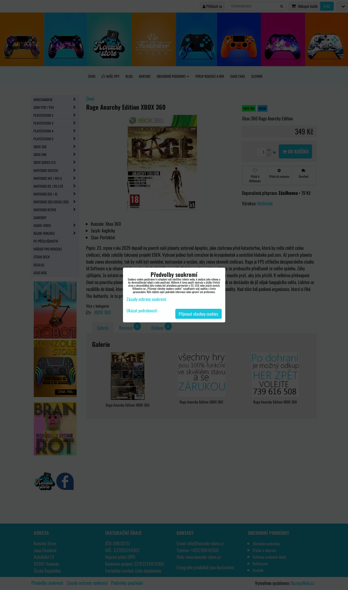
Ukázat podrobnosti (142, 310)
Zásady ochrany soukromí (146, 299)
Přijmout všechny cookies (198, 314)
